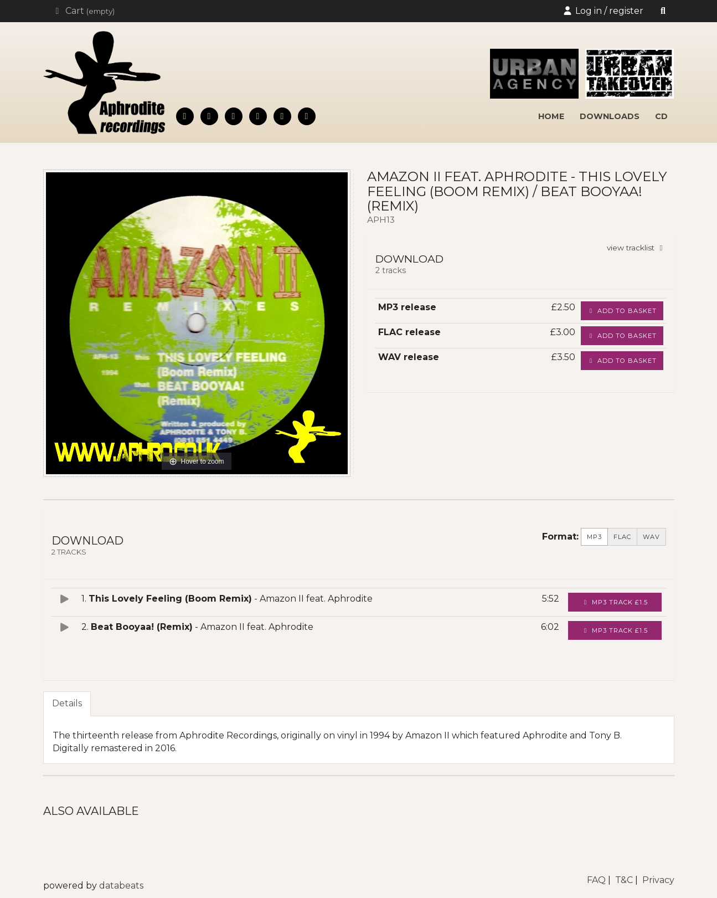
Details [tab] (67, 703)
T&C (624, 880)
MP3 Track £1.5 (615, 602)
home (551, 116)
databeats (121, 885)
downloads (609, 116)
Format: (560, 536)
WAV (651, 537)
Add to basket (622, 311)
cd (661, 116)
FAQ (596, 880)
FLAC (622, 537)
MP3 (594, 537)
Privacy (658, 880)
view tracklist (636, 247)
